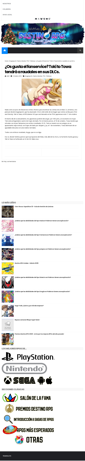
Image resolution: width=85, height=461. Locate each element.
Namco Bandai (21, 61)
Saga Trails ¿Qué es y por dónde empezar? (29, 306)
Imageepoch (12, 61)
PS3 (28, 61)
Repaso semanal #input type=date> (27, 320)
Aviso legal (7, 14)
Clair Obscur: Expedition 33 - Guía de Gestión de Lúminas (34, 207)
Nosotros (7, 3)
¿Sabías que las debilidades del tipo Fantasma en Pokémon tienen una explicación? (43, 235)
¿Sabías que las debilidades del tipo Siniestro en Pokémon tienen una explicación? (43, 277)
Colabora (7, 9)
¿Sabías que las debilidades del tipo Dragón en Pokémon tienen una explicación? (42, 292)
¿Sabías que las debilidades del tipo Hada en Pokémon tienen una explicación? (41, 221)
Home (6, 61)
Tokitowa (32, 61)
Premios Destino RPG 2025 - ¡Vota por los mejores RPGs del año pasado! (39, 334)
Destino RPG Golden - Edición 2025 (26, 263)
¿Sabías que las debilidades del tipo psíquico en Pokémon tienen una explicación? (43, 249)
